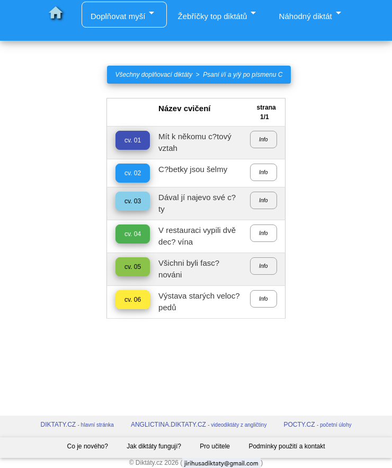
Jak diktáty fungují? (154, 446)
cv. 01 (132, 140)
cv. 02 (132, 173)
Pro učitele (215, 446)
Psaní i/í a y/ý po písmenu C (242, 74)
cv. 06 (132, 299)
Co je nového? (87, 446)
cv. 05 (132, 267)
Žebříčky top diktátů (219, 13)
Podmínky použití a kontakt (286, 446)
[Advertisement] (49, 257)
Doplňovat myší (124, 16)
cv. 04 (132, 234)
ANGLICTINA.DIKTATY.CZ (199, 424)
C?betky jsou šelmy (192, 169)
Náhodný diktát (312, 13)
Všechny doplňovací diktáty (153, 74)
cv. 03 (132, 201)
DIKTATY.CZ (77, 424)
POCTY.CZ (317, 424)
